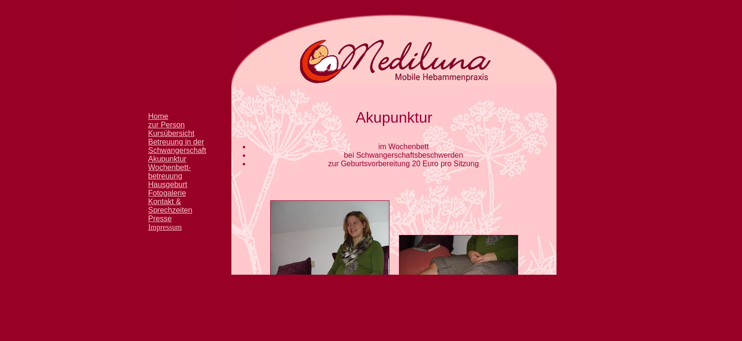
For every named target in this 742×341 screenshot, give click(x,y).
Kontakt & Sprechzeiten (170, 205)
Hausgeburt (167, 184)
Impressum (165, 227)
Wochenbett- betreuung (169, 171)
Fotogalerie (167, 193)
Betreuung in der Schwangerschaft (177, 146)
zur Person (166, 125)
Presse (160, 219)
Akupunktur (167, 159)
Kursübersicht (171, 133)
